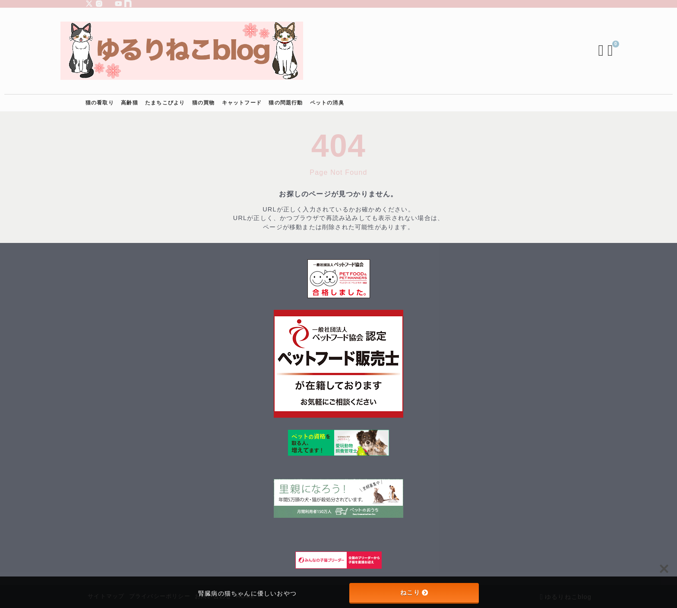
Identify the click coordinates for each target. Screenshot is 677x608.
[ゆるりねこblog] (207, 50)
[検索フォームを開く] (575, 51)
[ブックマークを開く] (587, 51)
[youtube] (118, 3)
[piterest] (108, 3)
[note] (128, 3)
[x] (89, 3)
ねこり (414, 592)
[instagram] (99, 3)
